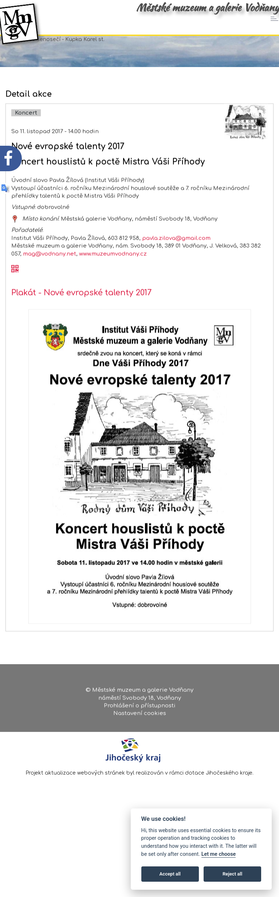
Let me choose (218, 854)
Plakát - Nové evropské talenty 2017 (81, 322)
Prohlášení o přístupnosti (140, 708)
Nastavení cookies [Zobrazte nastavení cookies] (139, 716)
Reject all (232, 874)
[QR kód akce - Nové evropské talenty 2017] (15, 299)
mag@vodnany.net (49, 284)
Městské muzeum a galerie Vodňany (207, 7)
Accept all (170, 874)
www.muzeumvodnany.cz (113, 284)
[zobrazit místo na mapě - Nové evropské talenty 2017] (15, 249)
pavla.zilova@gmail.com (176, 268)
